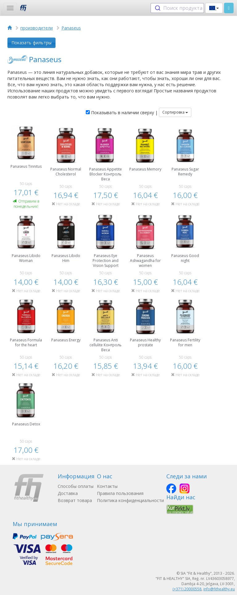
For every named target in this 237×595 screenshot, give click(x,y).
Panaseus (71, 28)
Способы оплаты (76, 486)
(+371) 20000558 (187, 589)
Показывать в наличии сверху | (122, 112)
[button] (214, 8)
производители (36, 28)
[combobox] (177, 8)
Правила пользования (120, 493)
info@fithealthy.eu (219, 589)
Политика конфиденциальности (130, 500)
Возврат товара (75, 500)
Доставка (68, 493)
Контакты (107, 486)
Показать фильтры (31, 43)
